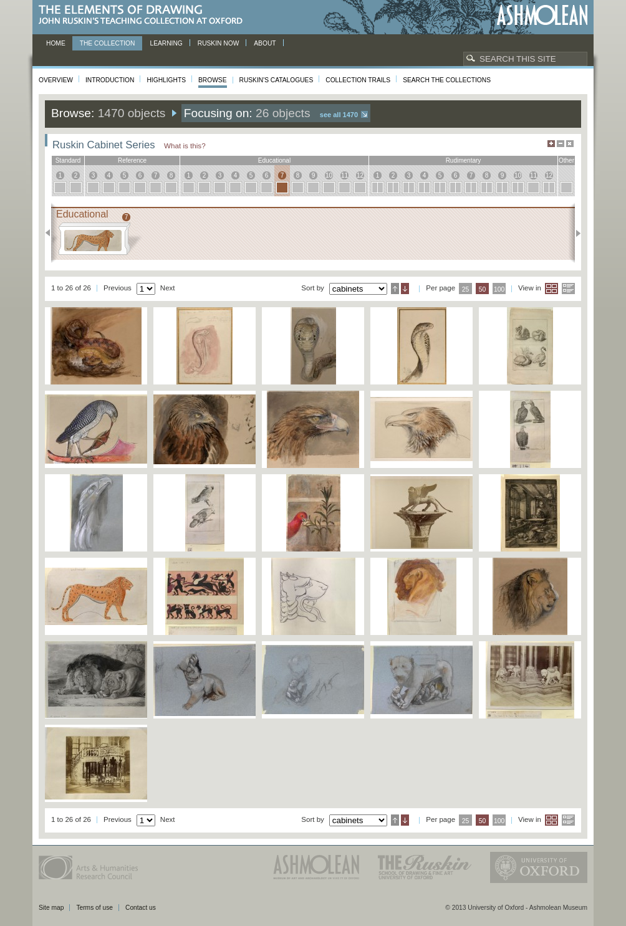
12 (360, 175)
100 (499, 289)
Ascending (395, 288)
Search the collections (447, 80)
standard (68, 160)
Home (55, 43)
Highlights (166, 80)
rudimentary (463, 160)
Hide (570, 143)
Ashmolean (542, 15)
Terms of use (94, 907)
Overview (56, 80)
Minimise (560, 143)
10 (328, 175)
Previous (51, 233)
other (566, 160)
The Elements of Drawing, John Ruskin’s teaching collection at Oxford (144, 15)
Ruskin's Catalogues (276, 80)
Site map (51, 907)
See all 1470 (339, 114)
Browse (212, 80)
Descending (405, 288)
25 (466, 289)
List (568, 288)
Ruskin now (218, 43)
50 (482, 289)
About (265, 43)
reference (132, 160)
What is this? (185, 145)
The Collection (107, 43)
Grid (551, 288)
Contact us (140, 907)
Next (574, 233)
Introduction (109, 80)
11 (344, 175)
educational (274, 160)
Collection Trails (357, 80)
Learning (166, 43)
